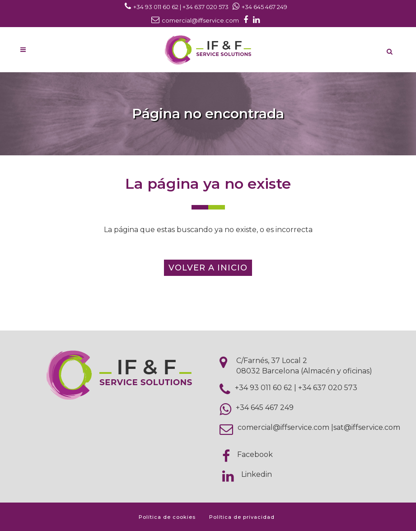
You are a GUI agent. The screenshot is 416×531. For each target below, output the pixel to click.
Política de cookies (167, 517)
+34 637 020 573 (327, 387)
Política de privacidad (242, 517)
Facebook (255, 454)
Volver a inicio (208, 268)
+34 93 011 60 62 (263, 387)
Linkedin (256, 474)
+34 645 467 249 (265, 407)
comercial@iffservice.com (283, 427)
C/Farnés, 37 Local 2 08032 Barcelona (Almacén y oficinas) (304, 365)
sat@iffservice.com (366, 427)
